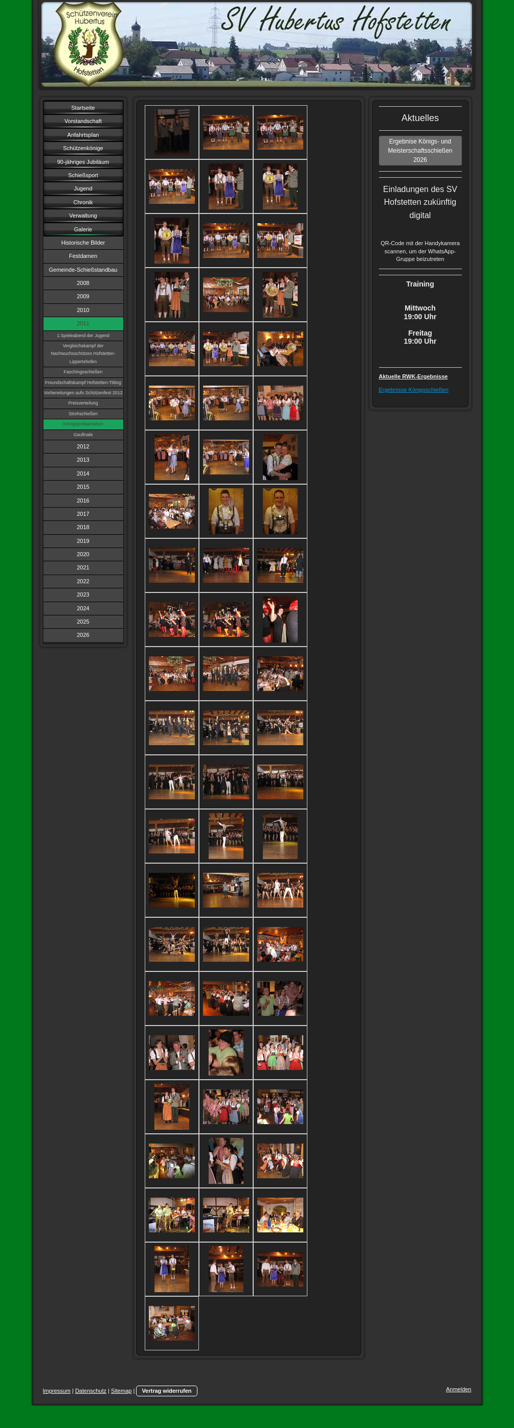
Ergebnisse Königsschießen (414, 390)
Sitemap (121, 1391)
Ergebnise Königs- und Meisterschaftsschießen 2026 (420, 150)
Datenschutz (90, 1391)
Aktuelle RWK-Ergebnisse (413, 376)
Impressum (57, 1391)
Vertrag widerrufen (166, 1391)
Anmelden (459, 1389)
